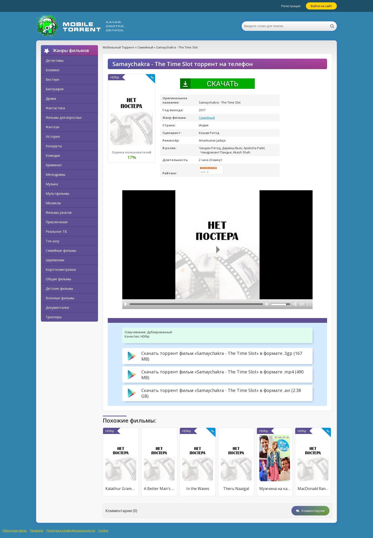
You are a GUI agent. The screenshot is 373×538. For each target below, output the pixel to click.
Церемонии (55, 260)
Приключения (57, 222)
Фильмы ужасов (59, 212)
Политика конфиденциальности (70, 530)
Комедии (53, 155)
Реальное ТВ (56, 231)
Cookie (103, 530)
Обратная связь (14, 530)
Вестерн (52, 79)
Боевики (52, 70)
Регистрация (290, 6)
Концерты (54, 146)
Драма (51, 98)
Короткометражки (61, 269)
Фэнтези (52, 127)
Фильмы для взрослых (64, 117)
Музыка (52, 184)
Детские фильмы (59, 288)
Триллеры (54, 317)
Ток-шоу (52, 241)
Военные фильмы (60, 298)
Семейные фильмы (61, 250)
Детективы (55, 60)
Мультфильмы (57, 193)
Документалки (57, 307)
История (53, 136)
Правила (36, 530)
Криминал (54, 165)
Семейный (207, 117)
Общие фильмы (58, 279)
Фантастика (55, 108)
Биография (55, 89)
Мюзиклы (53, 203)
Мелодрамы (55, 174)
